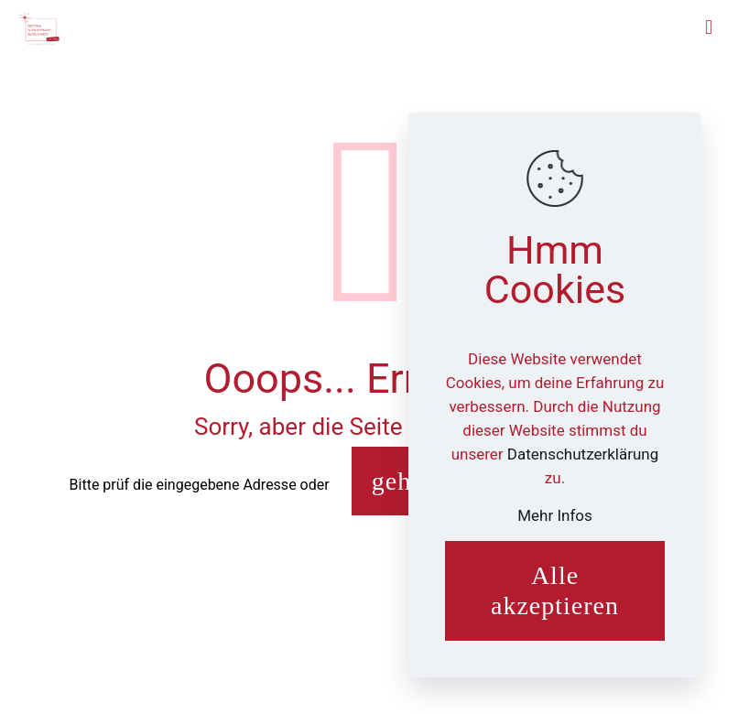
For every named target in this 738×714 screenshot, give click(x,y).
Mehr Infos (554, 515)
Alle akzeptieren (555, 591)
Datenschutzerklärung (582, 454)
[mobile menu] (708, 27)
